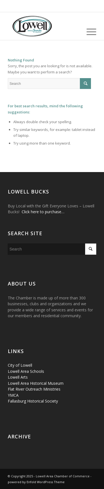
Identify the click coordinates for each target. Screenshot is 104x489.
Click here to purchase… (43, 211)
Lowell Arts (18, 377)
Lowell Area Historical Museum (36, 383)
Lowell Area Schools (26, 371)
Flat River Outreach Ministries (34, 389)
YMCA (13, 395)
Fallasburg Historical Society (33, 401)
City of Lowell (20, 365)
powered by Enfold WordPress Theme (36, 482)
